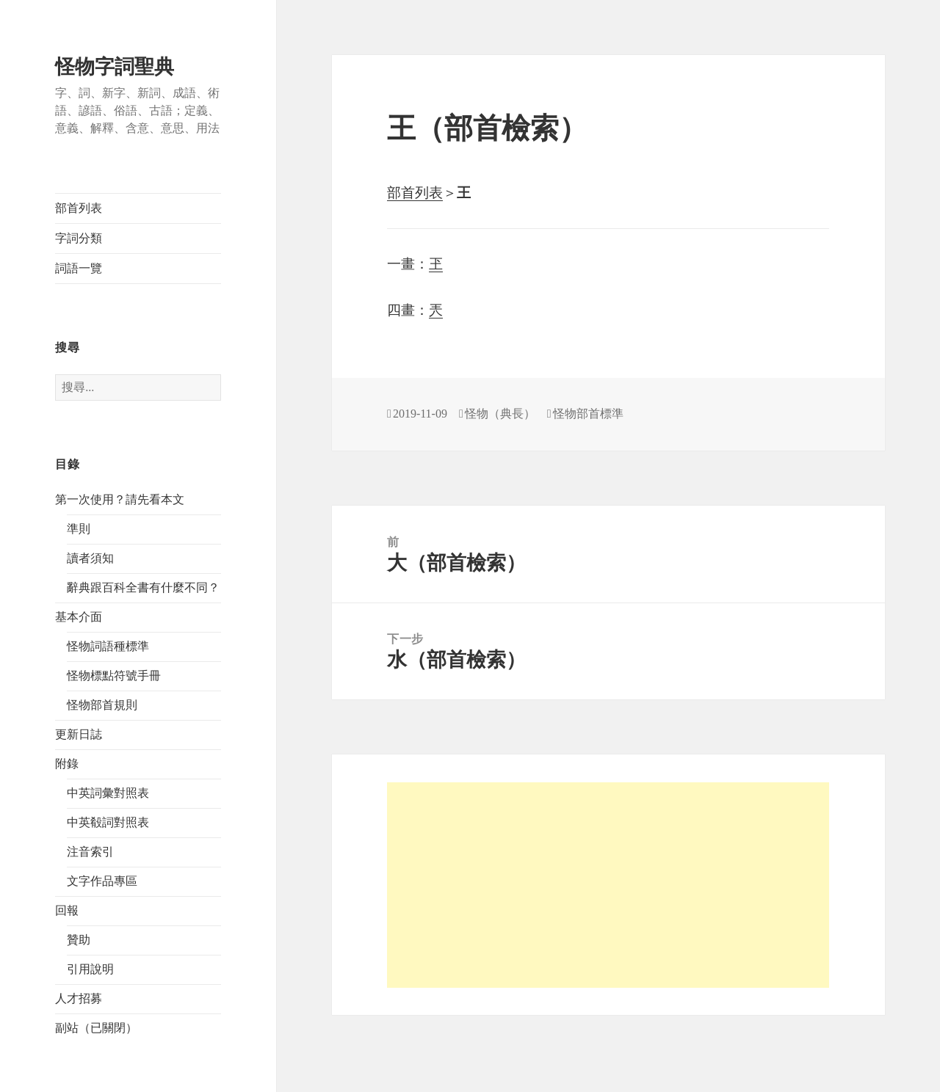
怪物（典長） (500, 413)
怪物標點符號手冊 (114, 675)
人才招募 (78, 998)
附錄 (67, 763)
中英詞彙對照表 (108, 793)
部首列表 (78, 208)
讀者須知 (90, 558)
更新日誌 (78, 734)
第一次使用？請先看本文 (119, 499)
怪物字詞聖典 (114, 67)
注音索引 (90, 851)
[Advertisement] (608, 885)
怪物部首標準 (588, 413)
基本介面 (78, 617)
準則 (78, 529)
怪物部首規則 (102, 705)
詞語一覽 (78, 268)
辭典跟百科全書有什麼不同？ (143, 587)
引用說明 (90, 969)
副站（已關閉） (96, 1028)
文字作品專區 (102, 881)
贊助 (78, 939)
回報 (67, 910)
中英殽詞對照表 (108, 822)
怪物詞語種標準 (108, 646)
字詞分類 (78, 238)
